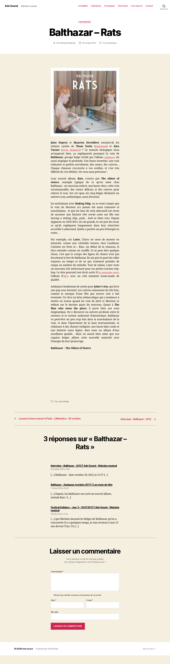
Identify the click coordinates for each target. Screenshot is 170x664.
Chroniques (109, 6)
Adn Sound (11, 5)
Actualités (83, 6)
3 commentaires (110, 43)
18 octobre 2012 (89, 43)
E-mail (89, 609)
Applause (109, 157)
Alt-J (73, 276)
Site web (54, 620)
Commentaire (57, 580)
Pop (55, 402)
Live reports (136, 6)
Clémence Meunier (67, 43)
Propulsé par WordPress (47, 657)
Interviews (123, 6)
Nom (53, 609)
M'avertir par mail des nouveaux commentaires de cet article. (78, 604)
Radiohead (100, 146)
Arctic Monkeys (71, 150)
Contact (149, 6)
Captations (96, 6)
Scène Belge (64, 402)
